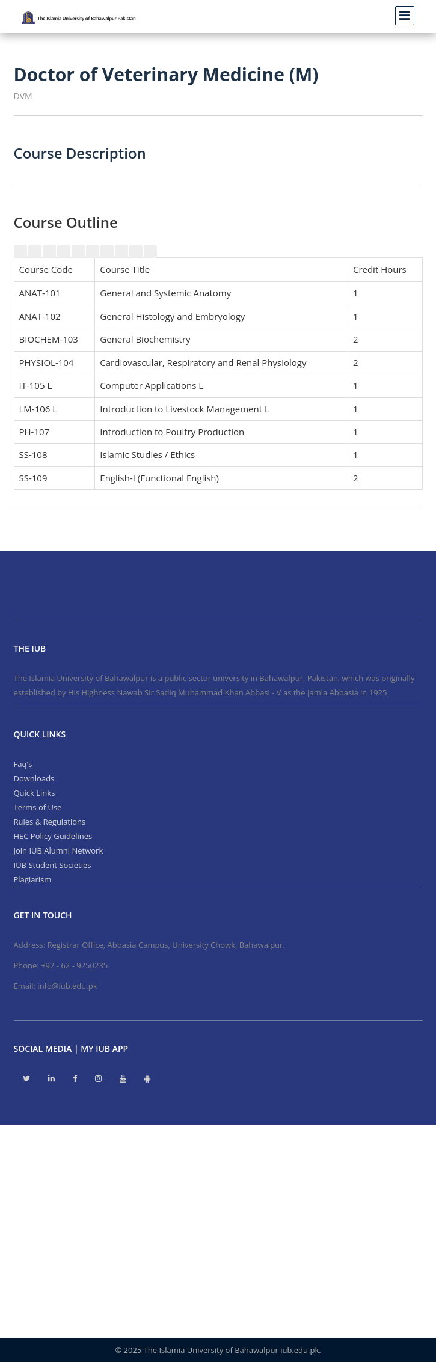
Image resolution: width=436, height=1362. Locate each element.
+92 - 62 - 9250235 (74, 965)
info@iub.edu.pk (67, 985)
